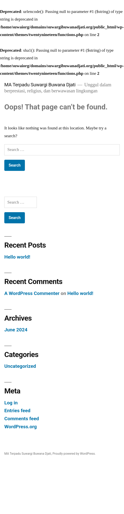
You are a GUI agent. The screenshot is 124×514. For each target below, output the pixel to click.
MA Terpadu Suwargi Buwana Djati (39, 84)
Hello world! (17, 257)
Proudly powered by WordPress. (74, 453)
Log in (11, 403)
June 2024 (15, 330)
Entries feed (17, 410)
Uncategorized (20, 366)
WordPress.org (20, 426)
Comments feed (21, 418)
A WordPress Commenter (32, 293)
